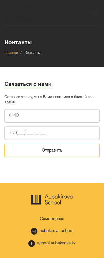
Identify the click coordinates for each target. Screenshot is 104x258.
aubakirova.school (52, 231)
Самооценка (52, 219)
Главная (11, 53)
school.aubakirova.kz (52, 243)
